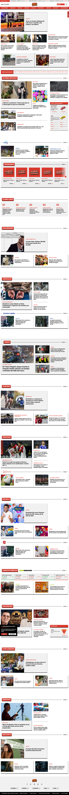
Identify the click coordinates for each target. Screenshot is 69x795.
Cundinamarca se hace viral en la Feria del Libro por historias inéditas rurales (36, 664)
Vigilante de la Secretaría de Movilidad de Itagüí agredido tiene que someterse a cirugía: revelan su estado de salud (7, 212)
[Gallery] (34, 176)
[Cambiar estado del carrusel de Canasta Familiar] (9, 1)
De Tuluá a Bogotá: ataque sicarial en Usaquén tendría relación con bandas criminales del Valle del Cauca (16, 369)
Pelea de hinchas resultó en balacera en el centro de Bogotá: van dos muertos (40, 308)
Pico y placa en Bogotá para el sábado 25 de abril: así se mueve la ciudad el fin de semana (40, 85)
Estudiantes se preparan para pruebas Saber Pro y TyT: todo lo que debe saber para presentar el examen (30, 127)
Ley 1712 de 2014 (65, 793)
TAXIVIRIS (20, 8)
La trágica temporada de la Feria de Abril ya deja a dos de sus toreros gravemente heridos (23, 588)
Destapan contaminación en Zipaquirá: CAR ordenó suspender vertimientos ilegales (29, 115)
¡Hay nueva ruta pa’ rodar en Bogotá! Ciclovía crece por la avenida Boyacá (56, 682)
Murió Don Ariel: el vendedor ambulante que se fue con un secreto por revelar (21, 768)
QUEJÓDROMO (4, 8)
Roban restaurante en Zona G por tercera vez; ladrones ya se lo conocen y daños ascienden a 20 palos (58, 38)
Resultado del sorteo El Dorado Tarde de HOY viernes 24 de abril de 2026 (23, 532)
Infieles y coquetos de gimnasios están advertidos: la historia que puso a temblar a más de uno (57, 768)
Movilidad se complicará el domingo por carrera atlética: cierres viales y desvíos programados (34, 401)
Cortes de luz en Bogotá (40, 71)
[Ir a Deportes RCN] (7, 472)
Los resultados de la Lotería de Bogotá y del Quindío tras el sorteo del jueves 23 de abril (57, 588)
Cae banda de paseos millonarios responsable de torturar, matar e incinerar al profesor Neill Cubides (58, 359)
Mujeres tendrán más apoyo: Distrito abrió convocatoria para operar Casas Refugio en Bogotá (57, 47)
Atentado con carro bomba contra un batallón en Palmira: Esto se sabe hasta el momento (23, 152)
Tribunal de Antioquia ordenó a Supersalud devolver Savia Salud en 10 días (57, 152)
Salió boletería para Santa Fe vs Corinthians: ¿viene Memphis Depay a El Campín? (41, 466)
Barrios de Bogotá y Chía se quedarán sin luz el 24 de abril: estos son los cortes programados (15, 726)
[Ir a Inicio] (34, 4)
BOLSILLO (33, 8)
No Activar (12, 634)
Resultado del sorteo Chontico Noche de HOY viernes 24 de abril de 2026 (35, 514)
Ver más (65, 78)
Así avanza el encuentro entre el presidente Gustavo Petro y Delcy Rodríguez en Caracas (57, 552)
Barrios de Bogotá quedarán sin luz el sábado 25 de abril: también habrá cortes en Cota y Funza (39, 47)
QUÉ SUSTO (55, 8)
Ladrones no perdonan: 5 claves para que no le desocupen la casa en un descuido (15, 103)
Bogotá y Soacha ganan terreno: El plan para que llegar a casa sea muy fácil (23, 420)
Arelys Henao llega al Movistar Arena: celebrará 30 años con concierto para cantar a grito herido (57, 61)
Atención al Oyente (33, 793)
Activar (4, 634)
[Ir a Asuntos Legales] (9, 313)
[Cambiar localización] (61, 4)
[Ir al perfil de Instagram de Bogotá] (34, 784)
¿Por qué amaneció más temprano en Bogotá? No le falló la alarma (23, 682)
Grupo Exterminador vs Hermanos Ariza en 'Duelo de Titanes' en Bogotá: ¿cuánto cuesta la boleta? (40, 623)
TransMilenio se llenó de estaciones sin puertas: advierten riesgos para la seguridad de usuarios (24, 61)
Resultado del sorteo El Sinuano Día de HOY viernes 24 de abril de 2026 (57, 532)
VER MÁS (12, 183)
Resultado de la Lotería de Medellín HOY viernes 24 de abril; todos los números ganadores (48, 211)
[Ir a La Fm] (5, 142)
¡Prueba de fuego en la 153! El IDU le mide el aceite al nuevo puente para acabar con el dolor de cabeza (57, 419)
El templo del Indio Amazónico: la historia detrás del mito (35, 749)
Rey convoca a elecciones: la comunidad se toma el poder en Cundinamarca (22, 261)
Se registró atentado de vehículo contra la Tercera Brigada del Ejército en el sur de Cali (57, 322)
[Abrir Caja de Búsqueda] (66, 4)
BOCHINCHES (41, 8)
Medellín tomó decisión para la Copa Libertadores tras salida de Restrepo (57, 481)
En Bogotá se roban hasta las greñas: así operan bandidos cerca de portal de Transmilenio (58, 370)
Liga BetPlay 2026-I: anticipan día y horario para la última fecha (23, 481)
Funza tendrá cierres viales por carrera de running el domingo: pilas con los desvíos (7, 47)
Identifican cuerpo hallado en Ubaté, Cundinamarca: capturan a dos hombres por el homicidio (15, 305)
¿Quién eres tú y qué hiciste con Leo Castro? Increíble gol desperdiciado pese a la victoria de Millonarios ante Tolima (41, 454)
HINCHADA (26, 8)
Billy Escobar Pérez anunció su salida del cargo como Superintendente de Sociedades (23, 322)
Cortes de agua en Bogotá (55, 71)
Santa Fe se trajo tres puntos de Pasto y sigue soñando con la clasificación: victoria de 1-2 (15, 463)
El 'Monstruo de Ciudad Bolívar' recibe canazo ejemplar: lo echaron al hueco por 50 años (58, 350)
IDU (16, 71)
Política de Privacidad (23, 793)
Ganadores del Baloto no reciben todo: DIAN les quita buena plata (39, 107)
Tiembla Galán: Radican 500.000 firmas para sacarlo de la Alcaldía (20, 210)
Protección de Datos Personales (44, 793)
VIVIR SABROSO (64, 8)
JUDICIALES (12, 8)
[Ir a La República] (4, 542)
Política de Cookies (55, 793)
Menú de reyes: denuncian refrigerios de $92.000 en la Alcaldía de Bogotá (55, 261)
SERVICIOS (48, 8)
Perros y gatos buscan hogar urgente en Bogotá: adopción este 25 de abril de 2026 (40, 729)
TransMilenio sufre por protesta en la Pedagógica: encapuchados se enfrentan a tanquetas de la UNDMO (59, 96)
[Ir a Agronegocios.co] (25, 570)
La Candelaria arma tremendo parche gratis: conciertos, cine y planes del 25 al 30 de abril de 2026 (23, 47)
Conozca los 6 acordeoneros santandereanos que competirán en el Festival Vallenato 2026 (34, 211)
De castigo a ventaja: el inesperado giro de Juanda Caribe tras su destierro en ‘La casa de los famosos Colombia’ (41, 634)
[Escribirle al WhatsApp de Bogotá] (41, 784)
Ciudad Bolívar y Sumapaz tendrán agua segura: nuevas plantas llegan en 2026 (41, 716)
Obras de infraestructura (26, 71)
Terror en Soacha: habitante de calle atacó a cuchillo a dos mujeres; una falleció (35, 22)
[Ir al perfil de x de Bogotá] (30, 784)
